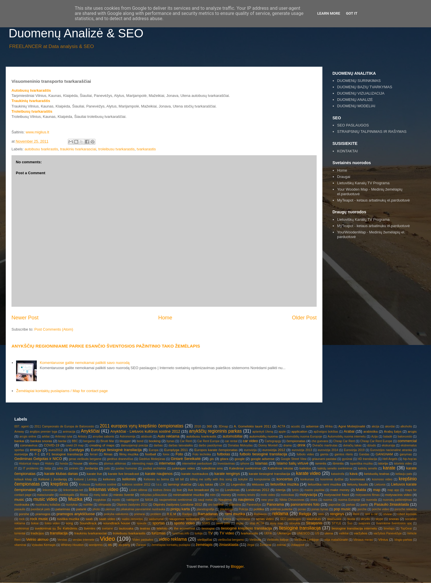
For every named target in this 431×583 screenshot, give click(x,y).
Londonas (232, 490)
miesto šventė (123, 494)
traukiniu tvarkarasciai (78, 149)
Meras (84, 494)
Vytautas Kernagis (43, 544)
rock (22, 519)
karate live (94, 473)
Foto (179, 454)
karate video (308, 473)
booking (155, 441)
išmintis (338, 463)
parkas (350, 504)
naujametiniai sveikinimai (175, 499)
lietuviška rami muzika (324, 484)
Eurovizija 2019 (354, 450)
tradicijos (37, 533)
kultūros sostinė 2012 (136, 484)
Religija (305, 514)
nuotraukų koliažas (47, 504)
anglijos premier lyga (43, 431)
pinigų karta (180, 509)
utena (329, 533)
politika (258, 509)
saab (89, 519)
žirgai (250, 544)
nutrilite (88, 504)
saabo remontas (132, 519)
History (49, 463)
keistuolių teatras (377, 473)
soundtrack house (116, 523)
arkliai (46, 436)
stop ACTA (257, 523)
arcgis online (28, 436)
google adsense (263, 459)
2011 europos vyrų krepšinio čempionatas (141, 425)
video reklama (173, 539)
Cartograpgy (273, 441)
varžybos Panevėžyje (388, 533)
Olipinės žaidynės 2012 (131, 504)
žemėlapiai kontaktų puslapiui (171, 544)
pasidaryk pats (40, 509)
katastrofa (337, 473)
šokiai (35, 523)
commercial (407, 441)
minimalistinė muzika (188, 494)
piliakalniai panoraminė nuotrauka (142, 509)
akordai (390, 426)
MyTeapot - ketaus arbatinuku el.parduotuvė (373, 226)
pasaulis (19, 509)
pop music (342, 509)
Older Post (304, 318)
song (69, 523)
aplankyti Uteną (262, 431)
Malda (361, 490)
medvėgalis (66, 494)
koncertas (284, 479)
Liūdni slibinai (138, 490)
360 (209, 426)
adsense (312, 426)
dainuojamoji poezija (134, 445)
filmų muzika (128, 454)
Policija (243, 509)
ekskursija (388, 445)
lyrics (295, 490)
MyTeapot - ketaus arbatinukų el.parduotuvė (373, 200)
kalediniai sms (212, 468)
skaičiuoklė (334, 519)
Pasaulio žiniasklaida (391, 504)
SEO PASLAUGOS (353, 125)
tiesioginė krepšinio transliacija (246, 528)
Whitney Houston (72, 544)
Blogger (237, 566)
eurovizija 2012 (273, 450)
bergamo (89, 441)
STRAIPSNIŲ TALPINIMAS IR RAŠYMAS (372, 131)
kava (353, 473)
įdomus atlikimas (115, 463)
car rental (231, 441)
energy (35, 450)
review (387, 514)
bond (140, 441)
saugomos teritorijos (184, 519)
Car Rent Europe (208, 441)
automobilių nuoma (263, 436)
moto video (268, 494)
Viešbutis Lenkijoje (306, 539)
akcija (375, 426)
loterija (280, 490)
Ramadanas (208, 514)
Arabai (349, 431)
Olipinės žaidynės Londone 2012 (177, 504)
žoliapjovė (298, 544)
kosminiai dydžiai (331, 479)
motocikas (287, 494)
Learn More (328, 13)
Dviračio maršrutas (324, 445)
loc (217, 490)
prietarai (139, 514)
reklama (280, 513)
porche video (380, 509)
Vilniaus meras (363, 539)
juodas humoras (126, 468)
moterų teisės (246, 494)
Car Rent (186, 441)
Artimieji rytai (63, 436)
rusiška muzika (68, 519)
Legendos (238, 484)
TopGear (406, 528)
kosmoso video (382, 479)
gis (211, 459)
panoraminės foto (305, 504)
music (19, 499)
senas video (265, 519)
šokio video (52, 523)
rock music (39, 519)
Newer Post (25, 318)
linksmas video (103, 489)
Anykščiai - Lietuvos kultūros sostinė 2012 (145, 431)
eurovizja (21, 454)
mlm (213, 494)
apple (282, 431)
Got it (351, 13)
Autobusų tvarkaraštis (31, 90)
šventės (89, 528)
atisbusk (146, 436)
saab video (107, 519)
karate (389, 467)
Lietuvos (380, 484)
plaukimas (226, 509)
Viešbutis (255, 539)
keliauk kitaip (23, 479)
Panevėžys (254, 504)
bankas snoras (41, 441)
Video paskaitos (142, 539)
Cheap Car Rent (344, 441)
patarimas (62, 509)
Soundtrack (88, 523)
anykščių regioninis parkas (215, 431)
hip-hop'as (410, 459)
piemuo (110, 509)
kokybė (243, 479)
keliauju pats (403, 473)
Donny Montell (268, 445)
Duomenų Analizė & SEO (76, 33)
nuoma (327, 499)
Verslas (62, 539)
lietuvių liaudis (357, 484)
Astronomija (128, 436)
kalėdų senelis (367, 468)
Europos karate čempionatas (216, 450)
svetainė (107, 528)
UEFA (268, 533)
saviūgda (211, 519)
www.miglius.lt (37, 132)
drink (301, 445)
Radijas (187, 514)
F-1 (37, 454)
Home (165, 318)
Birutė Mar (107, 441)
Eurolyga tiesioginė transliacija (116, 450)
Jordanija (91, 468)
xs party (124, 544)
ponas (302, 509)
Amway (19, 431)
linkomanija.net (73, 490)
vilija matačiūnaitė (336, 539)
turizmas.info (180, 533)
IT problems (31, 468)
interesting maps (143, 463)
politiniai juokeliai (281, 509)
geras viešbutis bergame (85, 459)
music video (45, 499)
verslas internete (83, 539)
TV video (227, 533)
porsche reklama (406, 509)
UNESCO (303, 533)
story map (276, 523)
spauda (142, 523)
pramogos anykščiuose (76, 514)
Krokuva (84, 484)
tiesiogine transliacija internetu (354, 528)
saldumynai (156, 519)
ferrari (94, 454)
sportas (159, 523)
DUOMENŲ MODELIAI (356, 106)
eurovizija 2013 (302, 450)
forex (166, 454)
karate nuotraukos (194, 473)
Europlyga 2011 (176, 450)
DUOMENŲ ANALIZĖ (355, 99)
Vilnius (383, 539)
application (299, 431)
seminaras (243, 519)
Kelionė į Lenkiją (85, 479)
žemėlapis (204, 544)
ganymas (406, 454)
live (179, 490)
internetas (167, 463)
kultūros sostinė (105, 484)
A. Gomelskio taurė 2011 (252, 426)
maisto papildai (314, 490)
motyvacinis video (398, 494)
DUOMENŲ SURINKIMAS (359, 80)
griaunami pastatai (324, 459)
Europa (154, 450)
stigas (240, 523)
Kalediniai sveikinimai (245, 468)
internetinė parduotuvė (197, 463)
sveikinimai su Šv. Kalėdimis (56, 528)
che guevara (319, 441)
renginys (337, 514)
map (376, 490)
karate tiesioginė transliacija (269, 473)
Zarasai (141, 544)
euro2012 (56, 450)
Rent (356, 514)
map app (393, 490)
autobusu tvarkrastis (41, 149)
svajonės (364, 523)
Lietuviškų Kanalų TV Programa (363, 183)
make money (340, 490)
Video (107, 538)
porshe (24, 514)
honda (64, 463)
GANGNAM (384, 454)
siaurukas (314, 519)
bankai (19, 441)
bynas (171, 441)
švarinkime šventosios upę (394, 523)
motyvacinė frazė (336, 494)
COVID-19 (51, 445)
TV (210, 533)
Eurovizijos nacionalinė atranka (391, 450)
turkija (199, 533)
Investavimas (226, 463)
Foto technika (202, 454)
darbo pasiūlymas (210, 445)
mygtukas (99, 499)
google (239, 459)
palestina (235, 504)
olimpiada (104, 504)
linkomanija (50, 490)
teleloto (162, 528)
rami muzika (235, 514)
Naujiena (225, 499)
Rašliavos (260, 514)
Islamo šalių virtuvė (292, 463)
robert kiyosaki (407, 514)
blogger (125, 441)
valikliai (344, 533)
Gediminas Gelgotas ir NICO (38, 459)
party (364, 504)
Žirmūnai (265, 544)
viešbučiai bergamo (231, 539)
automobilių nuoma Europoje (303, 436)
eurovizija (250, 450)
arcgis (412, 431)
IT (15, 468)
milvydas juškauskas (154, 494)
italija (47, 468)
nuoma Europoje (349, 499)
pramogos (42, 514)
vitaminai (20, 544)
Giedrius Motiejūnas (152, 459)
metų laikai (100, 494)
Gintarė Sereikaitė (186, 459)
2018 (197, 426)
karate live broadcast (123, 473)
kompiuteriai (262, 479)
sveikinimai (21, 528)
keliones (109, 479)
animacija (69, 431)
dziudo (371, 445)
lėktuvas (258, 484)
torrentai (19, 533)
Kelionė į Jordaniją (52, 479)
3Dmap (223, 426)
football (150, 454)
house (77, 463)
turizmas (158, 533)
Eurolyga (76, 450)
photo (96, 509)
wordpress (96, 544)
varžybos (360, 533)
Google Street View (294, 459)
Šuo (350, 523)
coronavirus (28, 445)
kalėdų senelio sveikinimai (335, 468)
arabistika (370, 431)
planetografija (205, 509)
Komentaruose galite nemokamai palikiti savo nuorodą (84, 362)
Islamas (261, 463)
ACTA (281, 426)
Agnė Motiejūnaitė (351, 426)
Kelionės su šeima (156, 479)
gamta (324, 454)
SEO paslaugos (290, 519)
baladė (387, 436)
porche (362, 509)
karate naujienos (159, 473)
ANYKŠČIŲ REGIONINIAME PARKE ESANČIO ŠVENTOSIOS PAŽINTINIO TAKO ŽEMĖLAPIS (105, 346)
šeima (227, 519)
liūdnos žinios (162, 490)
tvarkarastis (146, 149)
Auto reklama (168, 436)
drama (287, 445)
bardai (62, 441)
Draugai (343, 176)
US (317, 533)
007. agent (21, 426)
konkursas (307, 479)
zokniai (281, 544)
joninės (73, 468)
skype (379, 519)
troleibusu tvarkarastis (116, 149)
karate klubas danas (61, 473)
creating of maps (102, 445)
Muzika (75, 499)
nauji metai (205, 499)
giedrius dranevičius (120, 459)
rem (321, 514)
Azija (374, 436)
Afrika (329, 426)
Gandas (364, 454)
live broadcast (198, 490)
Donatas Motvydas (240, 445)
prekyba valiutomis (116, 514)
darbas (158, 445)
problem (155, 514)
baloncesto (405, 436)
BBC (75, 441)
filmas (108, 454)
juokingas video (183, 468)
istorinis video (403, 463)
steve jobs (223, 523)
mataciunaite (45, 494)
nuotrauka (21, 504)
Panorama (275, 504)
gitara (224, 459)
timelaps (389, 528)
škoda (351, 519)
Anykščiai (90, 431)
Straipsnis (314, 523)
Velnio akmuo (37, 539)
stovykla (294, 523)
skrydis (365, 519)
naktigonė (132, 499)
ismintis (320, 463)
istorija (383, 463)
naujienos (246, 499)
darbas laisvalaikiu (180, 445)
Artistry (82, 436)
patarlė (81, 509)
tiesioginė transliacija (300, 528)
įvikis (60, 468)
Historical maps (29, 463)
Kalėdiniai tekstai (280, 468)
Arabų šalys (392, 431)
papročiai (334, 504)
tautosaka (126, 528)
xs (110, 544)
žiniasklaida (228, 544)
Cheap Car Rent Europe (376, 441)
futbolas (223, 454)
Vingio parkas (403, 539)
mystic (116, 499)
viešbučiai (204, 539)
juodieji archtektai (154, 468)
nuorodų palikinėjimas (397, 499)
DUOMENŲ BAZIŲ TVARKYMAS (364, 87)
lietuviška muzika (284, 484)
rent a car (371, 514)
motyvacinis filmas (367, 494)
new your (267, 499)
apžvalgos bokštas (325, 431)
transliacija (59, 533)
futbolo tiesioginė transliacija (263, 454)
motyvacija (308, 494)
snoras (394, 519)
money (226, 494)
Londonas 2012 (257, 490)
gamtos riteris (343, 454)
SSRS (206, 523)
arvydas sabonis (103, 436)
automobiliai (233, 436)
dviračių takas (352, 445)
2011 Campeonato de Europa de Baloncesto (64, 426)
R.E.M (171, 514)
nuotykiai (72, 504)
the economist (184, 528)
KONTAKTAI (347, 151)
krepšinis (59, 484)
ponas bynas (319, 509)
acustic (295, 426)
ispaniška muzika (361, 463)
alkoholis (406, 426)
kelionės (129, 479)
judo (107, 468)
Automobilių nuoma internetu (347, 436)
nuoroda (371, 499)
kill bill (179, 479)
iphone (244, 463)
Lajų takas (205, 484)
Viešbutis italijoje (278, 539)
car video (250, 441)
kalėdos (305, 468)
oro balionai (216, 504)
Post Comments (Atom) (53, 329)
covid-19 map (75, 445)
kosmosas (357, 479)
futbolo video (305, 454)
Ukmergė (284, 533)
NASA (149, 499)
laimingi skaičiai (179, 484)
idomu (93, 463)
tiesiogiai (207, 528)
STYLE (336, 523)
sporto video (184, 523)
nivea (314, 499)
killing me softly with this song (211, 479)
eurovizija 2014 (328, 450)
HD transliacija (367, 459)
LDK (222, 484)
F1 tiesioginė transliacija (65, 454)
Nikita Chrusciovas (292, 499)
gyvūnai (347, 459)
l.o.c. (159, 484)
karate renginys (227, 473)
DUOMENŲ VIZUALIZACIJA (360, 93)
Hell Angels (389, 459)
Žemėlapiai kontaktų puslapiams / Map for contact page (62, 391)
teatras (145, 528)
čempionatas (295, 441)
